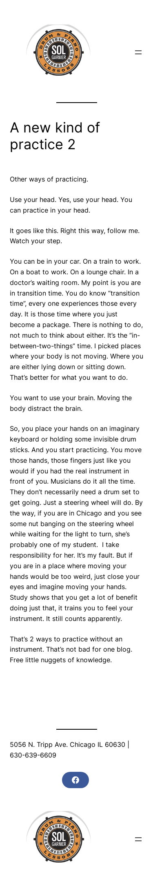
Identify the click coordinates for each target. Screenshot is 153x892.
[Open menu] (138, 52)
